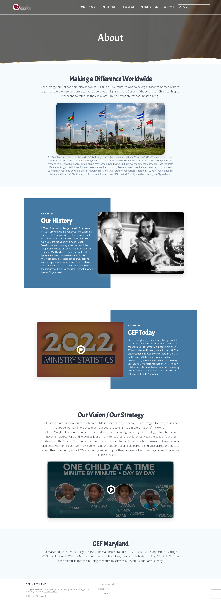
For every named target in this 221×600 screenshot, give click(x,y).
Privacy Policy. (50, 591)
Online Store (103, 588)
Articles (146, 7)
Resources (128, 7)
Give (157, 7)
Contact (168, 7)
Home (82, 7)
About (93, 7)
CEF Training (104, 593)
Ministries (109, 7)
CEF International (106, 584)
